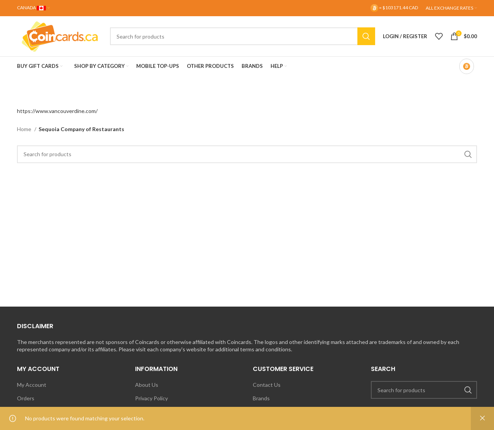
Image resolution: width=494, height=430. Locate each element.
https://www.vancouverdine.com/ (57, 111)
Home (24, 129)
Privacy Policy (151, 398)
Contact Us (267, 384)
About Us (146, 384)
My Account (31, 384)
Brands (261, 398)
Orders (25, 398)
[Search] (242, 36)
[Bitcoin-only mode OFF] (466, 66)
